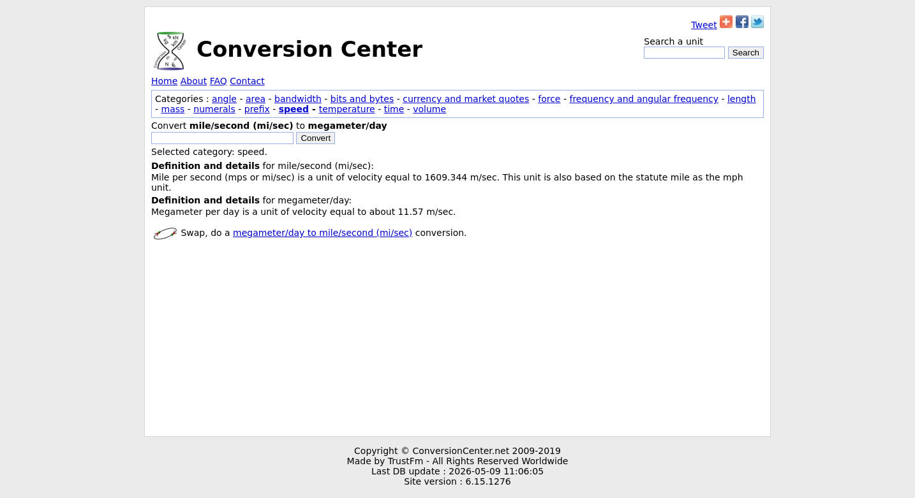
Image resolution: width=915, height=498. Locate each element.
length (741, 99)
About (194, 81)
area (255, 99)
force (549, 99)
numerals (214, 109)
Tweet (704, 25)
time (394, 109)
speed (294, 109)
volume (429, 109)
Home (164, 81)
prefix (257, 109)
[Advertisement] (457, 340)
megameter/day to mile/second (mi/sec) (322, 233)
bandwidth (298, 99)
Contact (247, 81)
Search (746, 52)
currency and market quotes (466, 99)
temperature (347, 109)
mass (173, 109)
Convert (316, 138)
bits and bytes (362, 99)
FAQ (218, 81)
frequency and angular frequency (643, 99)
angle (224, 99)
